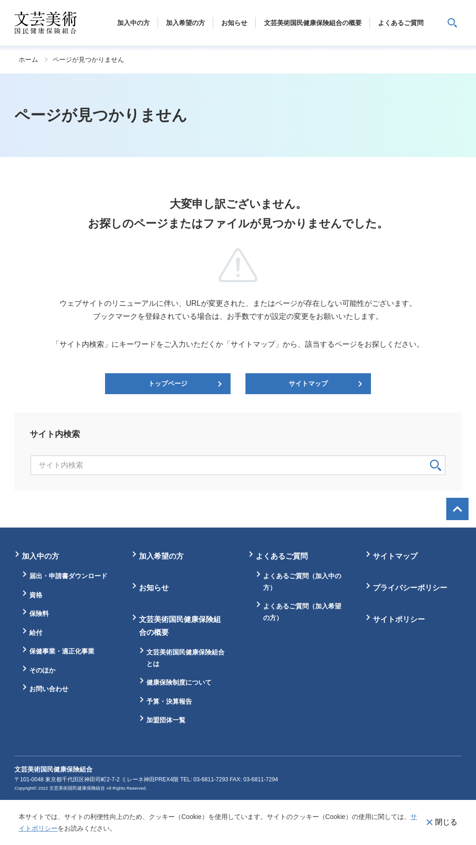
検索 (435, 465)
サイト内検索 (452, 22)
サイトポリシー (399, 619)
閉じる (446, 822)
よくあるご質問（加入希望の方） (302, 611)
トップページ (167, 383)
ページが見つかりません (88, 59)
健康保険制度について (179, 682)
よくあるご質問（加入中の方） (302, 581)
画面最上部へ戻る (457, 509)
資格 (35, 595)
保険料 (39, 613)
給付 (35, 632)
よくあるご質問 (282, 556)
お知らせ (154, 588)
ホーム (28, 59)
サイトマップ (308, 383)
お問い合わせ (48, 689)
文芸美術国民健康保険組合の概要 (180, 625)
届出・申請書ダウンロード (68, 576)
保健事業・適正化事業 (61, 651)
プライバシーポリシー (410, 588)
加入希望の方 (161, 556)
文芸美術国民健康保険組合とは (185, 657)
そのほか (42, 670)
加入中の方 (40, 556)
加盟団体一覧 (165, 720)
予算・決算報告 (169, 701)
